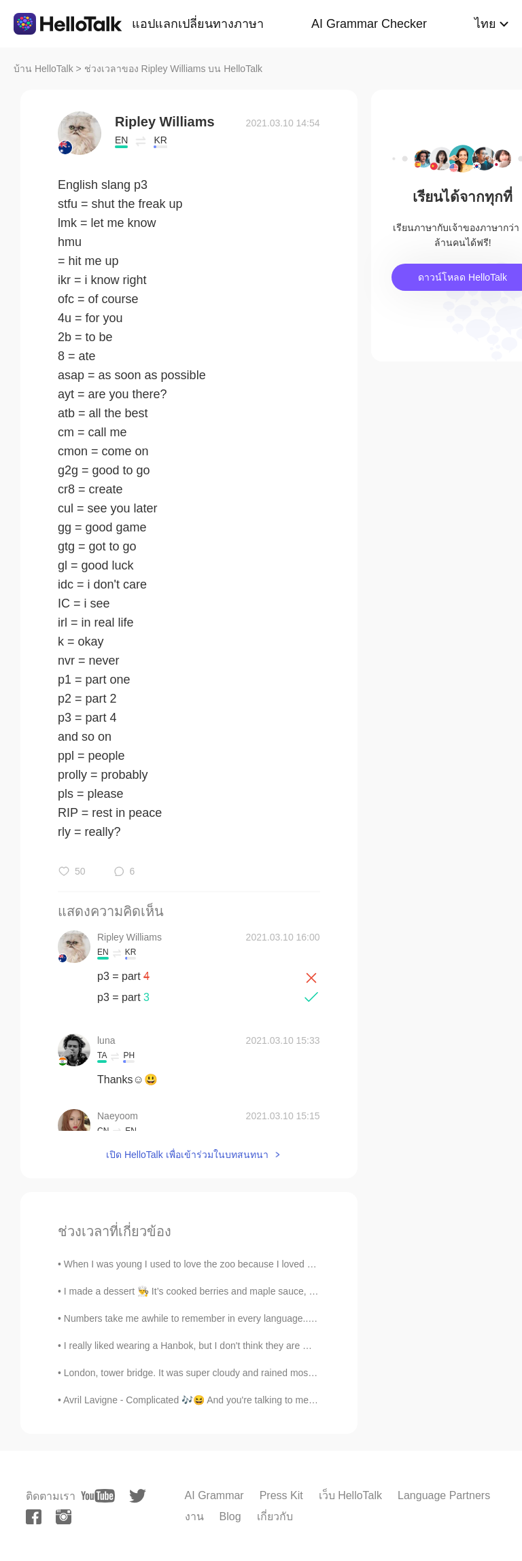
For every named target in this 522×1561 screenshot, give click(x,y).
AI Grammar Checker (369, 24)
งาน (194, 1516)
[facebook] (33, 1516)
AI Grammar (214, 1495)
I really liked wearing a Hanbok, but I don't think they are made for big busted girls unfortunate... (265, 1345)
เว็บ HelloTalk (350, 1495)
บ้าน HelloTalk (43, 68)
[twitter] (137, 1496)
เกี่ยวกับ (275, 1516)
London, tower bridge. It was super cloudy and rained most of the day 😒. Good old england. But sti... (276, 1372)
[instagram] (63, 1516)
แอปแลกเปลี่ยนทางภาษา (198, 24)
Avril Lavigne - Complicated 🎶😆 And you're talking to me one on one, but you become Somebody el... (280, 1400)
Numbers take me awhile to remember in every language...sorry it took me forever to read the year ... (276, 1318)
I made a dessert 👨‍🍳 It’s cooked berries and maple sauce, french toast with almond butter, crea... (267, 1291)
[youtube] (98, 1496)
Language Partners (444, 1495)
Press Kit (281, 1495)
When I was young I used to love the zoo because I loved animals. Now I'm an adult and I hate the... (274, 1264)
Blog (230, 1516)
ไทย (485, 24)
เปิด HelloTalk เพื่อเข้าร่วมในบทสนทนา (187, 1154)
